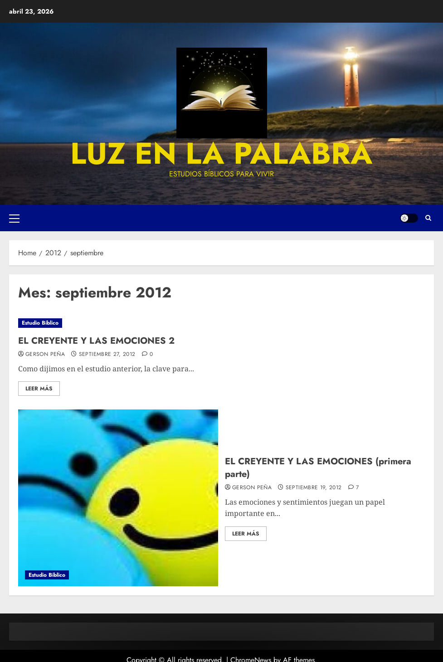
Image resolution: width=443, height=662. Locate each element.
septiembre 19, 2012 (314, 488)
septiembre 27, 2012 (107, 354)
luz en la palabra (221, 153)
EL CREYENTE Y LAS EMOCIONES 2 (96, 340)
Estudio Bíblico (40, 323)
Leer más (39, 389)
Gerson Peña (45, 354)
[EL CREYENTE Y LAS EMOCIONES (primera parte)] (118, 497)
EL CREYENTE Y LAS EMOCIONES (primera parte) (318, 468)
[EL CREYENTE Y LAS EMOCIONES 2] (221, 323)
